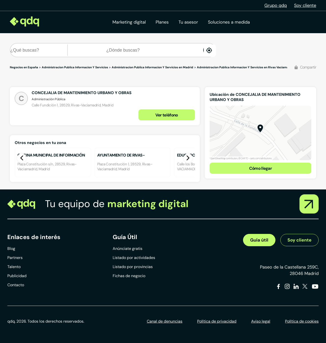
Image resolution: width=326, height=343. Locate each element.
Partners (15, 257)
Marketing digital (129, 22)
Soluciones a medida (229, 22)
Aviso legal (260, 321)
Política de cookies (302, 321)
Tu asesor (188, 22)
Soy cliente (305, 5)
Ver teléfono (166, 115)
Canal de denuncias (164, 321)
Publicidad (17, 275)
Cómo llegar (260, 168)
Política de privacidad (216, 321)
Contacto (15, 284)
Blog (11, 248)
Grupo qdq (275, 5)
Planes (162, 22)
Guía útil (259, 240)
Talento (14, 266)
